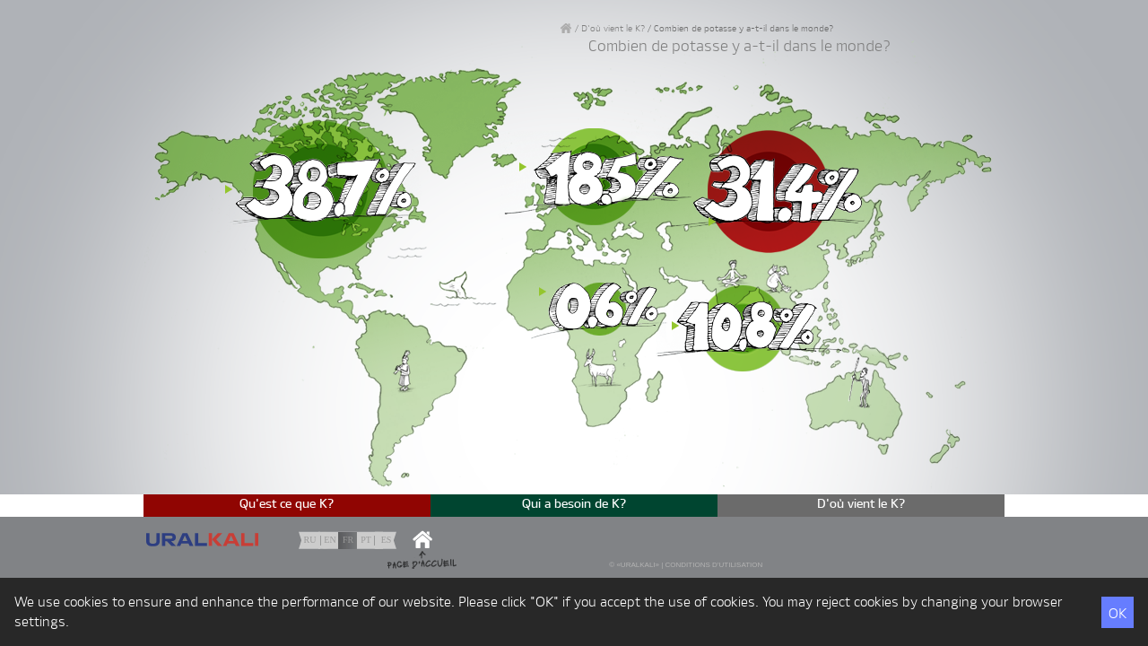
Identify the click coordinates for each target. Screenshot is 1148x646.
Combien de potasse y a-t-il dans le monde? (743, 28)
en (329, 540)
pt (366, 540)
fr (348, 540)
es (386, 540)
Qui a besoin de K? (574, 503)
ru (310, 540)
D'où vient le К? (613, 28)
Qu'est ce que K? (287, 503)
